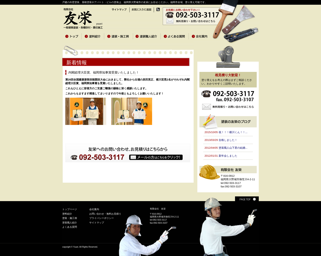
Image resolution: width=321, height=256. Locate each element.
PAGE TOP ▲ (247, 198)
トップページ (69, 209)
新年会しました (228, 155)
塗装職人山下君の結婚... (233, 147)
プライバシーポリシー (101, 218)
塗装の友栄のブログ (228, 121)
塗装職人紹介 (69, 222)
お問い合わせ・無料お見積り (105, 213)
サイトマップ (96, 222)
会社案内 (94, 209)
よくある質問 (69, 226)
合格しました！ (228, 140)
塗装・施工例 (69, 218)
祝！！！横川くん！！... (233, 132)
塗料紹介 (67, 213)
